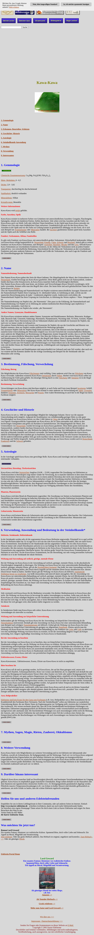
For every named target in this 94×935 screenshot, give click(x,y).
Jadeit (80, 390)
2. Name (4, 125)
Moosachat (29, 393)
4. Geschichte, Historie (10, 133)
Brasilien (56, 245)
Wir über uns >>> (47, 917)
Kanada (47, 242)
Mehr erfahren (14, 7)
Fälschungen (34, 373)
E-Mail (71, 925)
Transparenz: (6, 189)
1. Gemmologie (7, 120)
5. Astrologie (6, 138)
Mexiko (64, 245)
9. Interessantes (7, 155)
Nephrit (17, 288)
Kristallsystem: (7, 202)
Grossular (88, 390)
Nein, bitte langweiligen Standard (45, 4)
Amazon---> (47, 895)
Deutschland (87, 439)
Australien (48, 245)
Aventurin (20, 393)
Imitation (75, 378)
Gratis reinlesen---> (47, 904)
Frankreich (5, 441)
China (53, 242)
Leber (71, 629)
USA (76, 245)
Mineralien (35, 230)
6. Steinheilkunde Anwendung (13, 142)
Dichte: (4, 185)
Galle (79, 629)
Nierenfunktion (7, 623)
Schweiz (60, 242)
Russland (71, 242)
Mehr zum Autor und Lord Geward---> (47, 908)
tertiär (17, 210)
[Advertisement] (47, 61)
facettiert (53, 230)
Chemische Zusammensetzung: (13, 175)
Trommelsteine (20, 230)
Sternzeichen (24, 472)
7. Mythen (5, 147)
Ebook (21, 839)
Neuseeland (38, 242)
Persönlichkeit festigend (47, 567)
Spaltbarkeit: (6, 193)
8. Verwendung (7, 151)
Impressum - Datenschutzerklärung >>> (47, 921)
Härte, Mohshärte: (8, 180)
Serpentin (12, 393)
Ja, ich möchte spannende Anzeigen (76, 4)
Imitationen (46, 376)
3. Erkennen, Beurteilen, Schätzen (15, 129)
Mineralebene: (6, 198)
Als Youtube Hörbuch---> (47, 899)
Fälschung (79, 373)
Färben (59, 376)
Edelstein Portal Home (10, 854)
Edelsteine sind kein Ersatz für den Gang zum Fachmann (23, 700)
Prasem (41, 393)
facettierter (81, 388)
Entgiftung (63, 627)
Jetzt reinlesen (6, 837)
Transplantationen (31, 625)
